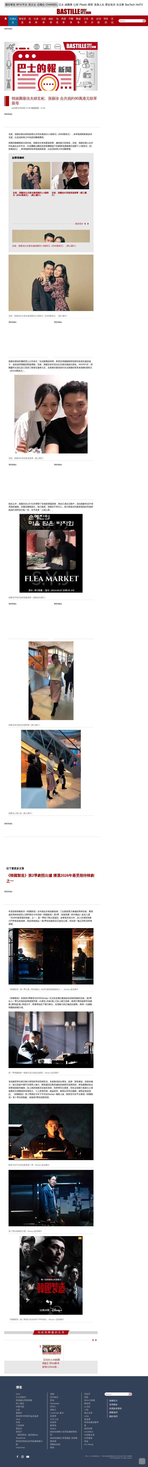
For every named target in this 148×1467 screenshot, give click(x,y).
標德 (52, 1447)
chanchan (20, 1447)
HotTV (139, 4)
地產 (57, 20)
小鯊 (18, 1410)
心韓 (75, 4)
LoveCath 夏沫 (57, 1413)
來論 (86, 1441)
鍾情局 (87, 1403)
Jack (18, 1419)
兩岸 (92, 20)
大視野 (86, 20)
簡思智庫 (88, 1428)
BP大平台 (21, 4)
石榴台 (41, 4)
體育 (90, 4)
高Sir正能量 (89, 1400)
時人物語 (20, 1403)
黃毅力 (53, 1410)
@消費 (98, 20)
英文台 (32, 4)
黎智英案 (22, 20)
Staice (53, 1428)
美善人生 (99, 4)
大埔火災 (12, 20)
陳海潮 (53, 1441)
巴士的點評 (21, 1397)
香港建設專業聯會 (24, 1400)
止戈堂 (87, 1406)
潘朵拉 (19, 1428)
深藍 (86, 1397)
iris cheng (88, 1444)
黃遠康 (87, 1419)
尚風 (18, 1422)
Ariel (18, 1394)
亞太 (61, 4)
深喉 (52, 1394)
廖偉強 (53, 1425)
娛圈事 (68, 4)
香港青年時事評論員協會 (27, 1416)
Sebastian (54, 1403)
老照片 (19, 1432)
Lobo (86, 1416)
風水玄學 (88, 1413)
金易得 (53, 1422)
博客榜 (105, 20)
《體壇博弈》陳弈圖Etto (27, 1435)
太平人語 (54, 1419)
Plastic (83, 4)
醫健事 (78, 20)
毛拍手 (87, 1394)
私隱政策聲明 (115, 1408)
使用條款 (113, 1404)
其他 (112, 20)
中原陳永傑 (89, 1435)
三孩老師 (20, 1425)
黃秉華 (53, 1416)
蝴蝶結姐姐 (55, 1444)
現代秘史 (54, 1397)
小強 (86, 1410)
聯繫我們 (113, 1412)
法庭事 (43, 20)
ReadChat (20, 1438)
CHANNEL (52, 4)
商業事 (63, 20)
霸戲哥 (19, 1413)
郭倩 (52, 1400)
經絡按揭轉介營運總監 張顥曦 (63, 1438)
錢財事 (51, 20)
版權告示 (113, 1400)
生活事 (120, 4)
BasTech (130, 4)
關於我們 (113, 1416)
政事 (30, 20)
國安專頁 (10, 4)
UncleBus (88, 1432)
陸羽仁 (53, 1406)
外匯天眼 (20, 1406)
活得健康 (88, 1438)
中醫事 (71, 20)
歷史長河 (110, 4)
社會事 (36, 20)
